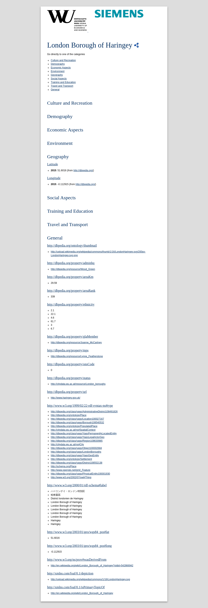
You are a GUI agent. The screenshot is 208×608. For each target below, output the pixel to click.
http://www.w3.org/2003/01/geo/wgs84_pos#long (79, 545)
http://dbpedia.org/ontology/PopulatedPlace (74, 426)
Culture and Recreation (63, 60)
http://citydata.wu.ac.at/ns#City (67, 444)
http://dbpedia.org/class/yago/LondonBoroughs (76, 451)
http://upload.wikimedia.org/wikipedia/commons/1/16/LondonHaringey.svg (90, 579)
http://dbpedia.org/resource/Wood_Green (73, 269)
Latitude (52, 164)
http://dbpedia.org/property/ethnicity (70, 304)
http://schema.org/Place (63, 466)
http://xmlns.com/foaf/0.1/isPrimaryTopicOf (76, 587)
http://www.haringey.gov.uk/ (65, 397)
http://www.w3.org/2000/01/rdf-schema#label (77, 485)
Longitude (54, 178)
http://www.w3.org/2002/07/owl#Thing (71, 477)
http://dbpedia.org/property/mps (68, 350)
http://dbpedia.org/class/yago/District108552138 (76, 462)
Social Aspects (59, 78)
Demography (58, 64)
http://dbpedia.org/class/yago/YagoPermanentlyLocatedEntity (84, 433)
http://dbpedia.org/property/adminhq (70, 263)
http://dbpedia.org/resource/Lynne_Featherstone (77, 356)
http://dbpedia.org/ (83, 170)
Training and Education (63, 82)
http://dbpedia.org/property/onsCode (70, 364)
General (55, 89)
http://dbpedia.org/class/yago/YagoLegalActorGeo (77, 437)
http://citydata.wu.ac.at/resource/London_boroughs (78, 384)
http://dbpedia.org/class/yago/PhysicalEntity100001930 (80, 473)
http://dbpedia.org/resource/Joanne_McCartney (76, 342)
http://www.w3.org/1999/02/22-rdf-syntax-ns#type (80, 405)
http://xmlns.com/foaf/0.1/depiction (70, 573)
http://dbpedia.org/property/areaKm (70, 277)
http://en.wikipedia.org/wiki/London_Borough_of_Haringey (82, 593)
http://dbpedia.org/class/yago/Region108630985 (77, 440)
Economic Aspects (61, 67)
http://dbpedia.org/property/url (67, 391)
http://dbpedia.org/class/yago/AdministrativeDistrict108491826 (84, 411)
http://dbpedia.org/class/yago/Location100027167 (77, 418)
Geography (57, 75)
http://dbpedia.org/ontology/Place (68, 415)
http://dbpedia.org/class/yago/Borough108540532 (77, 422)
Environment (57, 71)
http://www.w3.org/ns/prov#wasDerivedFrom (76, 559)
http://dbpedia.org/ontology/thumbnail (72, 245)
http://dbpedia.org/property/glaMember (72, 336)
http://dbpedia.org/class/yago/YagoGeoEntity (75, 455)
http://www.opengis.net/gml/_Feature (70, 470)
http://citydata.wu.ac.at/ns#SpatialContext (73, 429)
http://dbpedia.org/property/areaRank (71, 290)
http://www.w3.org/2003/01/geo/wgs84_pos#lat (78, 532)
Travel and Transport (62, 86)
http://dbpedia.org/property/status (68, 378)
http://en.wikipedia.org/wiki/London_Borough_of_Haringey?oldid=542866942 (92, 565)
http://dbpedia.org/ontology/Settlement (71, 459)
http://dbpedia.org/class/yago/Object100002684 (76, 448)
